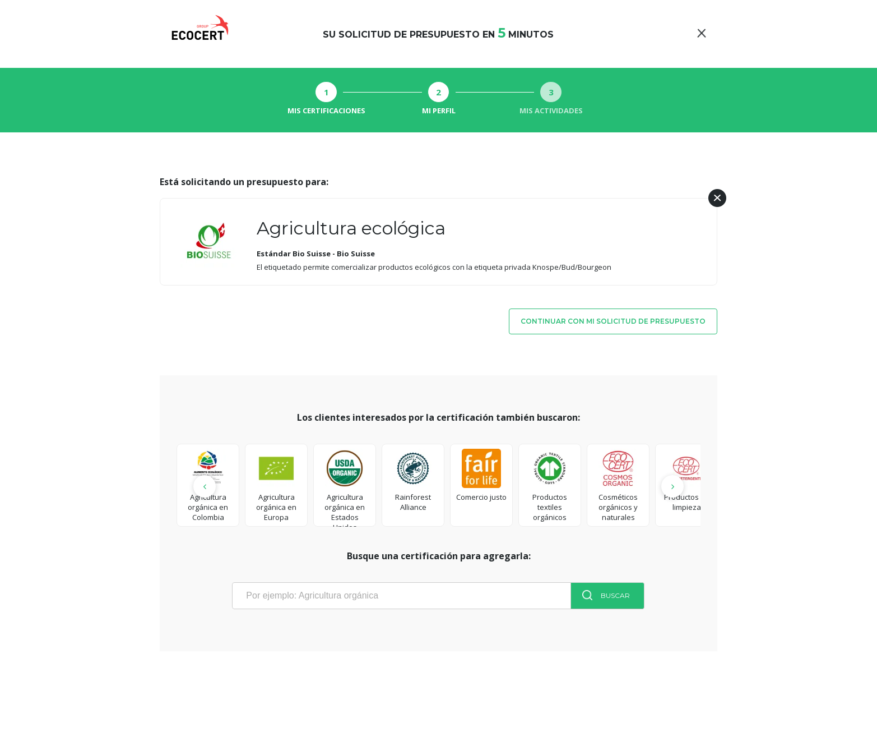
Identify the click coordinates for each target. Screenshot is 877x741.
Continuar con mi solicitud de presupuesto (613, 321)
